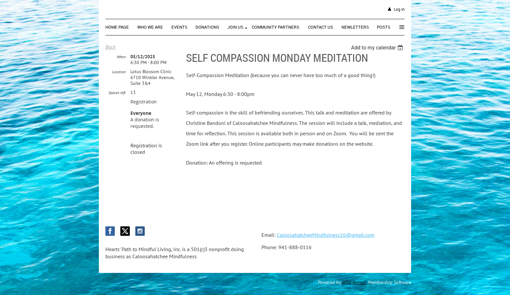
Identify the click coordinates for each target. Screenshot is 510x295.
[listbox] (378, 48)
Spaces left (117, 92)
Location (119, 71)
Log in (399, 9)
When (121, 56)
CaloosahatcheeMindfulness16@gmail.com (325, 235)
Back (110, 47)
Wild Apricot (354, 282)
